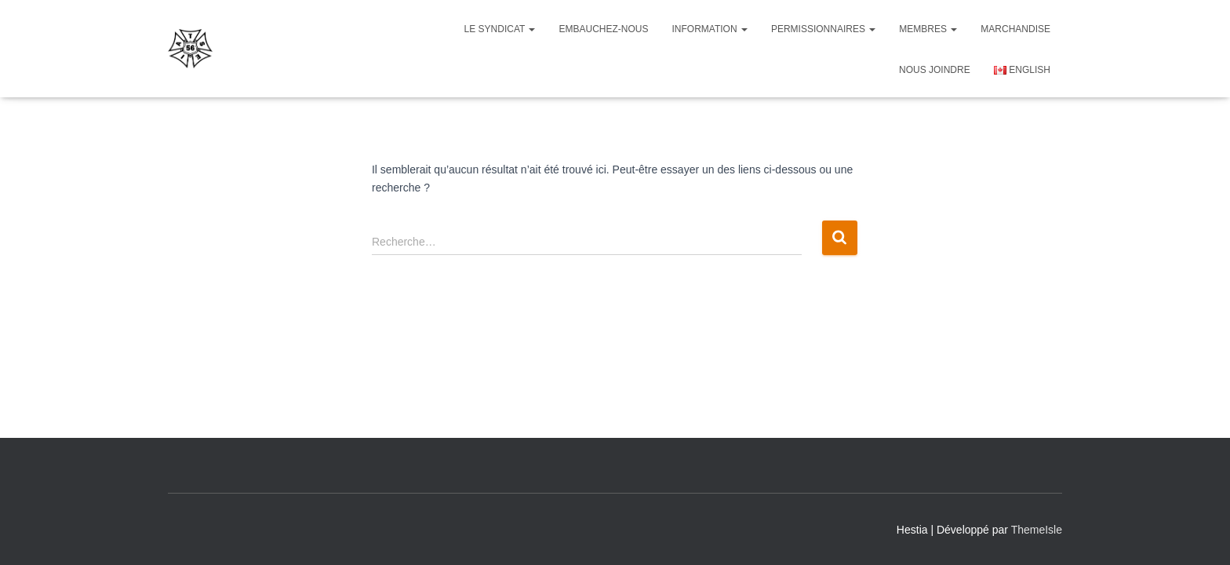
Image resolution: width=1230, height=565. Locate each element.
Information (710, 29)
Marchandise (1015, 29)
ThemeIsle (1036, 529)
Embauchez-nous (603, 29)
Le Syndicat (500, 29)
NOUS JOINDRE (934, 69)
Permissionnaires (823, 29)
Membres (928, 29)
